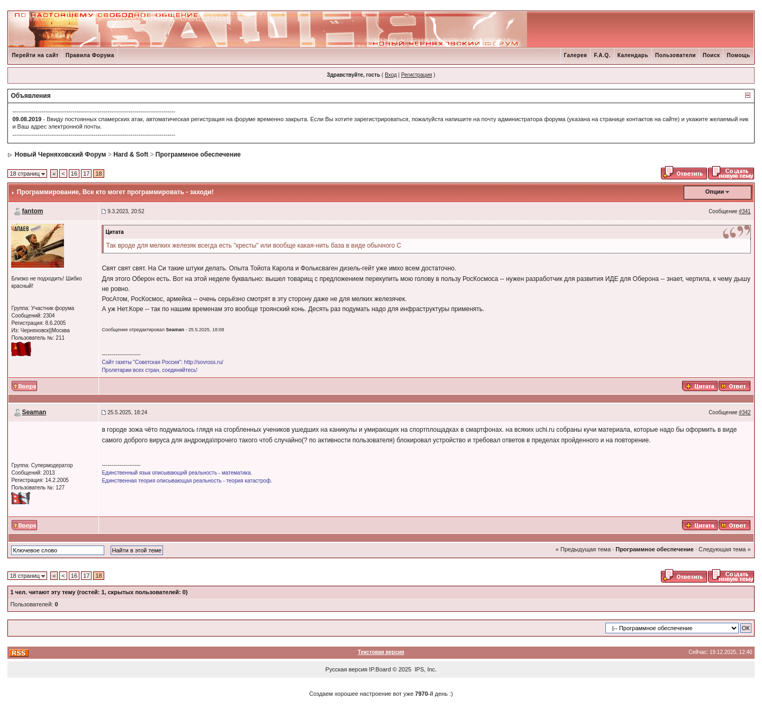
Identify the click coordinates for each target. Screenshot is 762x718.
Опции (714, 191)
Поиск (711, 55)
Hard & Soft (130, 154)
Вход (391, 75)
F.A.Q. (602, 55)
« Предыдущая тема (583, 549)
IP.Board (380, 669)
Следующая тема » (724, 549)
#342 (744, 412)
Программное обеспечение (198, 154)
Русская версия (346, 669)
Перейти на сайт (35, 55)
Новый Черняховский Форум (60, 154)
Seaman (34, 412)
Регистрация (416, 75)
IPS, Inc (425, 669)
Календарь (633, 55)
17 (86, 173)
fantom (32, 211)
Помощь (738, 55)
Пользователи (675, 55)
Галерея (575, 55)
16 (74, 173)
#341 (744, 211)
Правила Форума (90, 55)
